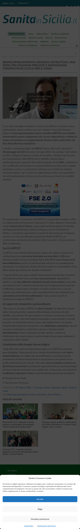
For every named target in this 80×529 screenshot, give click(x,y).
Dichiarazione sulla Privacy (46, 526)
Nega (40, 509)
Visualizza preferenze (40, 519)
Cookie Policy (28, 526)
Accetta (40, 499)
